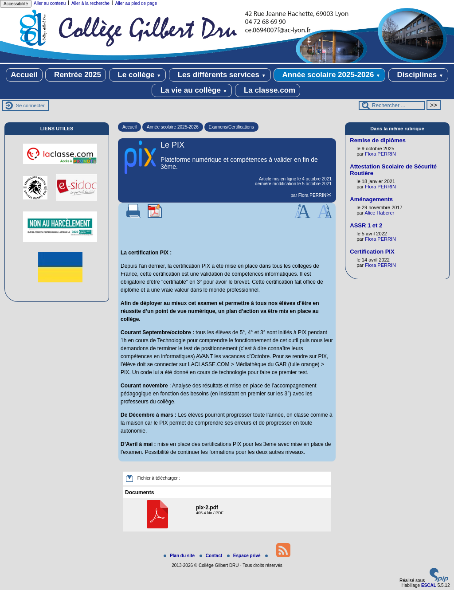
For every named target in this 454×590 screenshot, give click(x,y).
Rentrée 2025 (75, 74)
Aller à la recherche (90, 3)
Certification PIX (372, 251)
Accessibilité (16, 3)
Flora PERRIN (312, 195)
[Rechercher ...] (392, 105)
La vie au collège (192, 90)
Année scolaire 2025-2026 (329, 74)
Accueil (24, 74)
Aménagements (371, 199)
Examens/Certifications (231, 127)
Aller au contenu (50, 3)
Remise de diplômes (378, 140)
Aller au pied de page (136, 3)
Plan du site (180, 555)
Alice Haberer (380, 212)
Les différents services (220, 74)
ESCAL (428, 585)
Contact (211, 555)
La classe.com (267, 90)
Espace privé (244, 555)
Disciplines (418, 74)
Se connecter (30, 105)
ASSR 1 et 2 (366, 225)
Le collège (137, 74)
